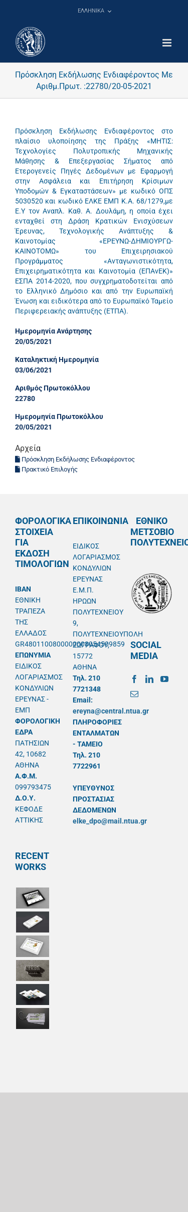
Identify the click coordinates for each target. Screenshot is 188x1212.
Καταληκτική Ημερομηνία (57, 360)
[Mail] (134, 694)
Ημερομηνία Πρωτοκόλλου (59, 416)
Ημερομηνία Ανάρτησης (53, 331)
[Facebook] (134, 679)
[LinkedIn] (149, 679)
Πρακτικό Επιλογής (46, 469)
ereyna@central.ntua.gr (111, 711)
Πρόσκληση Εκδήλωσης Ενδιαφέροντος (75, 459)
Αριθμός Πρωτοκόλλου (52, 388)
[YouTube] (164, 679)
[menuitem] (94, 11)
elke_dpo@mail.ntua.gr (110, 821)
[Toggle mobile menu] (167, 43)
